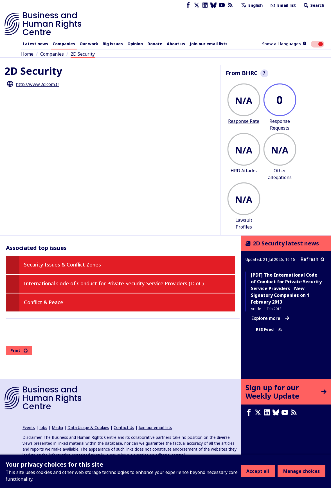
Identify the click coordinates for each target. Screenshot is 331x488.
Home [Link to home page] (27, 54)
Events (28, 427)
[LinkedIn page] (205, 5)
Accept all (257, 471)
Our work (89, 43)
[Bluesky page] (213, 5)
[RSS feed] (230, 5)
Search (313, 5)
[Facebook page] (188, 5)
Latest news (35, 43)
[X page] (196, 5)
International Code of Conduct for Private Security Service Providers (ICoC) (114, 283)
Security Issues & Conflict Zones (62, 264)
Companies (64, 43)
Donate (154, 43)
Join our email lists (209, 43)
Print (19, 350)
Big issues (113, 43)
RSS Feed (269, 329)
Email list (282, 5)
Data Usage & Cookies (88, 427)
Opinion (135, 43)
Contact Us (124, 427)
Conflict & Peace (43, 302)
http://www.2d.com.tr (37, 84)
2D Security (83, 54)
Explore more (270, 318)
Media (57, 427)
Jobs (43, 427)
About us (176, 43)
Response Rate (243, 121)
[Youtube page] (222, 5)
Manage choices (301, 471)
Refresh (312, 259)
